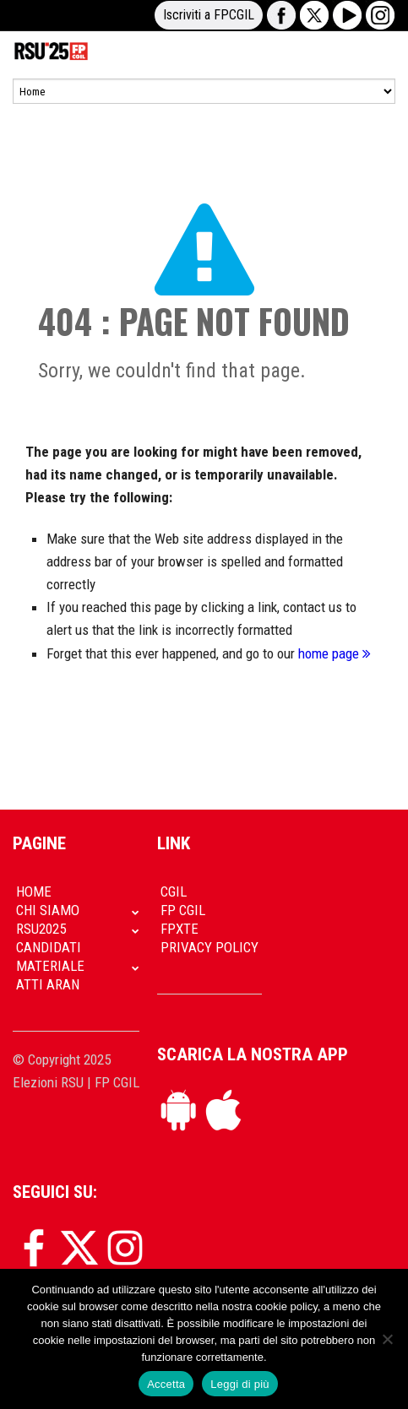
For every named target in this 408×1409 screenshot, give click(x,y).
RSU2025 (41, 928)
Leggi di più (239, 1384)
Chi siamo (47, 910)
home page (334, 653)
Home (34, 891)
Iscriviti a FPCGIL (208, 15)
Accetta (166, 1384)
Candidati (48, 947)
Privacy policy (209, 947)
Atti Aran (47, 984)
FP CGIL (182, 910)
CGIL (173, 891)
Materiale (50, 965)
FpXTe (179, 928)
